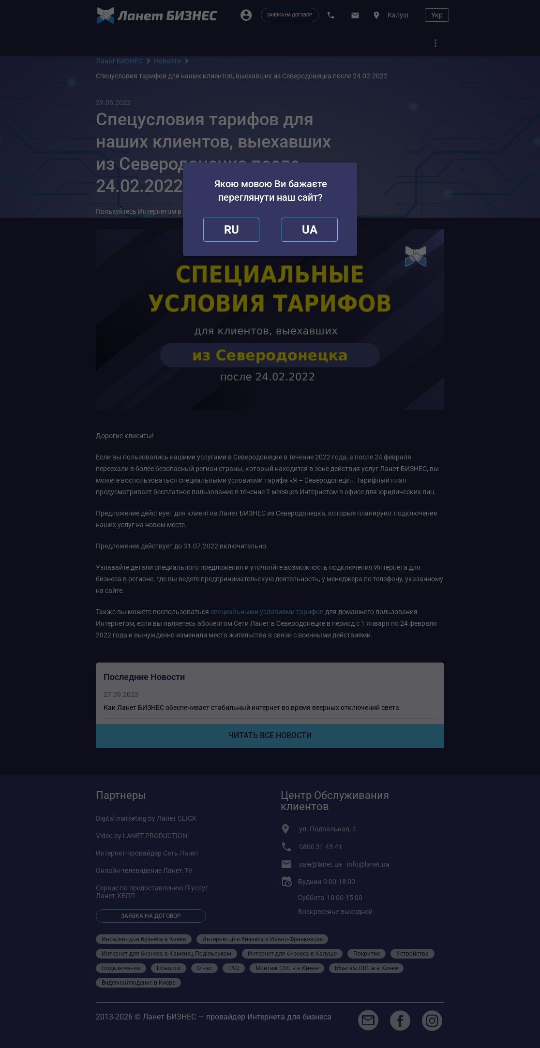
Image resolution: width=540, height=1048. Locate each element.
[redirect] (310, 230)
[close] (231, 230)
